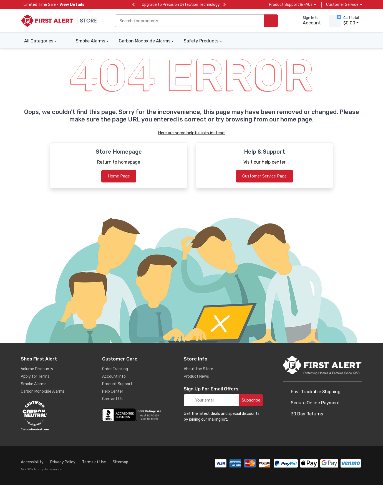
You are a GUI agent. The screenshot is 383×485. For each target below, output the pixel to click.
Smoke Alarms (90, 41)
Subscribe (251, 400)
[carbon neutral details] (51, 415)
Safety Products (201, 41)
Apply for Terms (35, 376)
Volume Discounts (37, 369)
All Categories (37, 41)
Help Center (112, 391)
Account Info (114, 376)
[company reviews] (132, 414)
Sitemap (120, 462)
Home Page (119, 176)
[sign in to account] (307, 20)
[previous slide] (133, 4)
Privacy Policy (62, 462)
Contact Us (112, 399)
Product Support (117, 384)
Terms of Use (94, 462)
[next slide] (225, 4)
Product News (196, 376)
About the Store (198, 369)
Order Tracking (115, 369)
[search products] (271, 20)
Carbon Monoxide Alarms (144, 41)
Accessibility (32, 462)
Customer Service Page (264, 176)
